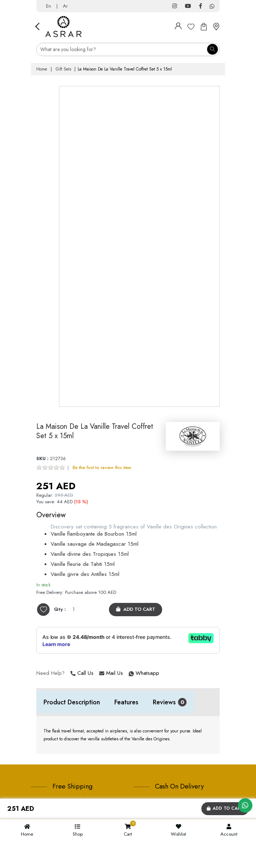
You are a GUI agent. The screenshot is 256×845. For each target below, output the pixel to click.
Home (41, 69)
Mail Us (111, 673)
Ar (65, 6)
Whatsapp (129, 673)
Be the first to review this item (102, 467)
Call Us (81, 673)
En (48, 6)
